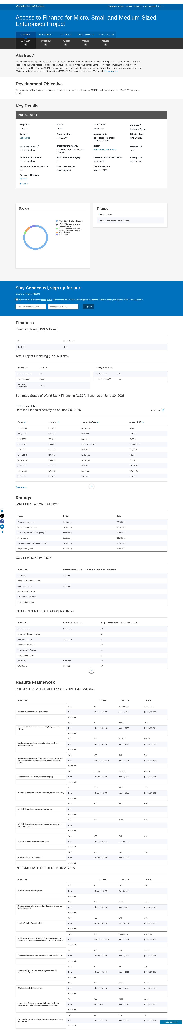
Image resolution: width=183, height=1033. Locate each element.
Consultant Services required (34, 166)
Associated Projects (29, 175)
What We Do (21, 6)
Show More (111, 71)
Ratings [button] (85, 43)
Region (96, 146)
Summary (25, 34)
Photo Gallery (106, 34)
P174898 (24, 178)
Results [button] (105, 43)
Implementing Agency (67, 146)
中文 (159, 6)
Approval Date (100, 134)
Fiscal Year (136, 146)
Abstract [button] (25, 43)
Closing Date (136, 157)
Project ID (24, 124)
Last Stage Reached (66, 166)
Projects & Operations (35, 6)
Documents (66, 34)
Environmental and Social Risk (107, 157)
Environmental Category (68, 157)
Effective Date (137, 134)
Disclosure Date (64, 134)
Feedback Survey (171, 1022)
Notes (23, 184)
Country (24, 134)
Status (60, 124)
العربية (145, 6)
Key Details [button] (45, 43)
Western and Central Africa (105, 149)
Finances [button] (65, 43)
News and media (86, 34)
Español (129, 6)
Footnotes (20, 487)
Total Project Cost (29, 146)
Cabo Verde (25, 138)
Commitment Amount (30, 157)
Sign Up (88, 307)
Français (137, 6)
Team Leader (99, 124)
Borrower (135, 125)
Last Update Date (102, 166)
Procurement (45, 34)
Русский (152, 6)
